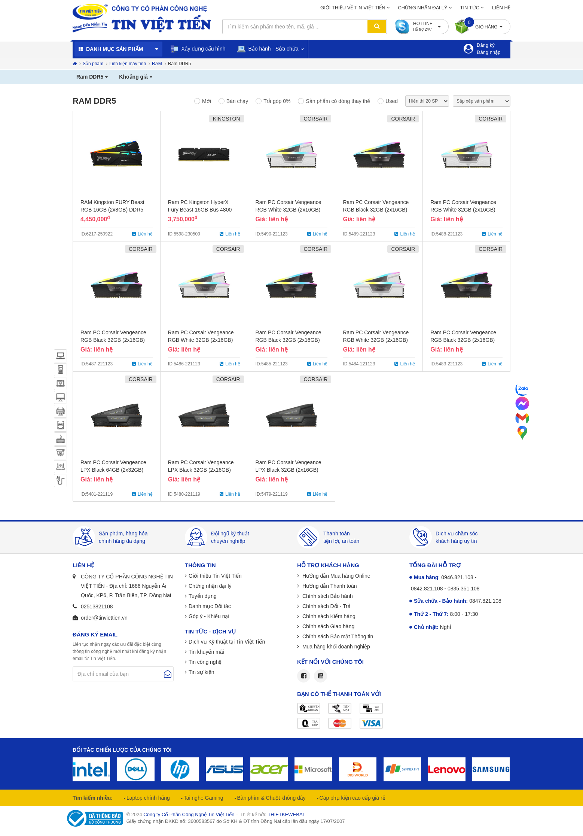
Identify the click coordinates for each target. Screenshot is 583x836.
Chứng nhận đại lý (422, 7)
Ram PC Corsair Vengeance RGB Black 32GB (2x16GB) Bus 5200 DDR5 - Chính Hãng (465, 339)
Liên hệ (501, 7)
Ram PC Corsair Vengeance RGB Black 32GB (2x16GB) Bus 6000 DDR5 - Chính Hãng (115, 339)
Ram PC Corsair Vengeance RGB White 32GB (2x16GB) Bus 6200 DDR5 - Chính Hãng (291, 209)
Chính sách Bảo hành (327, 596)
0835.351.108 (464, 589)
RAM (157, 63)
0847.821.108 (485, 601)
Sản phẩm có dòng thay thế (338, 101)
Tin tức (470, 7)
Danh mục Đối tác (210, 606)
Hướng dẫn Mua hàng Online (335, 576)
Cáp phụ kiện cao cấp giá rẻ (351, 798)
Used (391, 101)
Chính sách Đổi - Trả (326, 606)
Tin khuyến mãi (206, 652)
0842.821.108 (427, 589)
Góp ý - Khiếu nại (209, 616)
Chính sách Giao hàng (327, 626)
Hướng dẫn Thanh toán (329, 586)
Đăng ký (486, 45)
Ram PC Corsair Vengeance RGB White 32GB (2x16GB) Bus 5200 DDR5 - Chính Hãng (378, 339)
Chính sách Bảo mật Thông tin (337, 636)
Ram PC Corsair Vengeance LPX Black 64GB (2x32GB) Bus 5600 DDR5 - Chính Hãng (115, 469)
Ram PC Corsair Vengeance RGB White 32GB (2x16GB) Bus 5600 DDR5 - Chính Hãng (203, 339)
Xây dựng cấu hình (198, 49)
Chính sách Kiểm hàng (328, 616)
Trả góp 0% (276, 101)
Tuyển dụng (203, 596)
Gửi (168, 674)
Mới (206, 101)
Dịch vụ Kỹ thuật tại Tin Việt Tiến (227, 642)
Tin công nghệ (205, 662)
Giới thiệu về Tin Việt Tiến (352, 7)
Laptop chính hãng (147, 798)
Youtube (320, 676)
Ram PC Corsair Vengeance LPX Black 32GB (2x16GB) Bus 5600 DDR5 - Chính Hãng (203, 469)
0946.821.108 (457, 577)
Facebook (303, 676)
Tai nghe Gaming (202, 798)
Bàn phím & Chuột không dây (271, 798)
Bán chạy (237, 101)
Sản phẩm (93, 63)
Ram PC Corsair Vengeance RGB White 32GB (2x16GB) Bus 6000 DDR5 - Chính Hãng (465, 209)
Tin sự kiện (201, 672)
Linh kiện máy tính (127, 63)
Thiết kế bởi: (272, 814)
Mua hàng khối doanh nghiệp (335, 647)
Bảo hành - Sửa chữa (268, 49)
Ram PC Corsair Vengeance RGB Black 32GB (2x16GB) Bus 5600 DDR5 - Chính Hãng (291, 339)
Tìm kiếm (376, 26)
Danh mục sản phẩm (114, 49)
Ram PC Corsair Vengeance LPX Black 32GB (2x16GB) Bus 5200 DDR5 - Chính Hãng (291, 469)
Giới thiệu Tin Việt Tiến (215, 576)
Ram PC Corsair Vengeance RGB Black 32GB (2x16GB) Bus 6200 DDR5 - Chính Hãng (378, 209)
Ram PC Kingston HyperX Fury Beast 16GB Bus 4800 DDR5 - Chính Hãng (200, 209)
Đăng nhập (488, 52)
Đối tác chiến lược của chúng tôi (122, 750)
